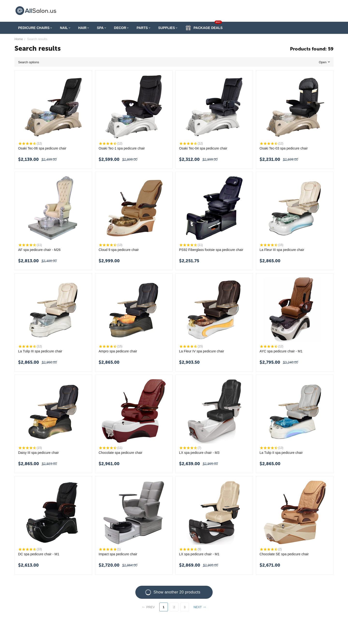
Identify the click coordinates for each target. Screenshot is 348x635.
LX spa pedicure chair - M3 (199, 453)
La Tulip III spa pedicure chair (40, 351)
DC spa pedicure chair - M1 (38, 554)
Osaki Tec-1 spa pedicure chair (122, 148)
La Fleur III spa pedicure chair (282, 250)
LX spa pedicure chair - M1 (199, 554)
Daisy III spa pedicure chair (38, 453)
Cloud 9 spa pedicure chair (119, 250)
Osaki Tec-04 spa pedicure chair (203, 148)
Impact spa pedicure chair (118, 554)
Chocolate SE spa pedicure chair (284, 554)
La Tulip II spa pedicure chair (281, 453)
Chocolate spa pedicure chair (120, 453)
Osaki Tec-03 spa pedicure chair (284, 148)
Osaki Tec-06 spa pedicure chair (42, 148)
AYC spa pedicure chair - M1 (281, 351)
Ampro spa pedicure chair (118, 351)
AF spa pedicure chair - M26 (39, 250)
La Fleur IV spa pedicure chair (201, 351)
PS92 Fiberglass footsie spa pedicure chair (211, 250)
